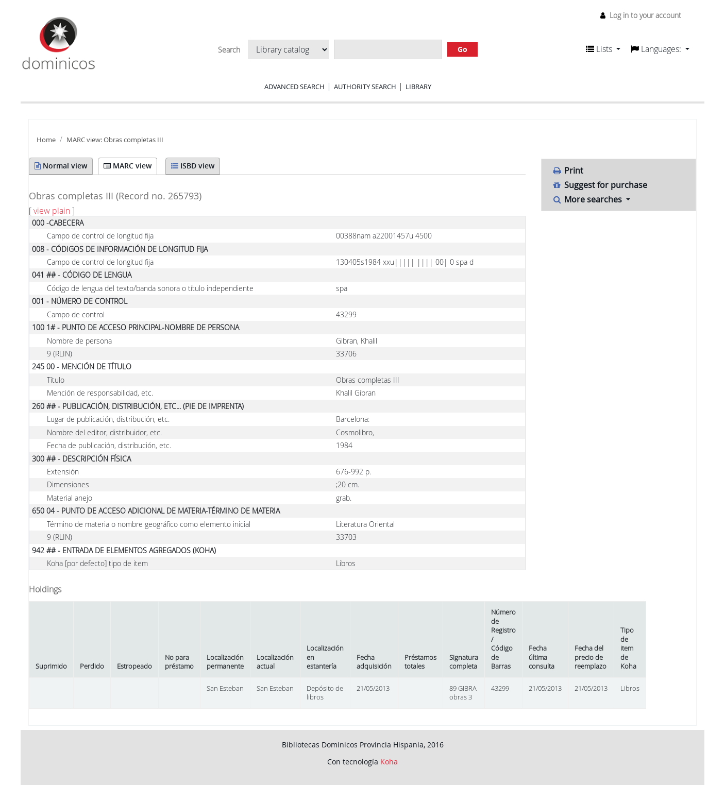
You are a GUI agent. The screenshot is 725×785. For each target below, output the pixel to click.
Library (418, 86)
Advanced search (294, 86)
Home (46, 139)
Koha (389, 761)
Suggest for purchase (600, 185)
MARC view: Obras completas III (114, 139)
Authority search (365, 86)
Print (568, 170)
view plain (51, 210)
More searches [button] (588, 199)
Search (229, 50)
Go (462, 49)
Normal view (61, 165)
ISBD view (192, 165)
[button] (603, 49)
